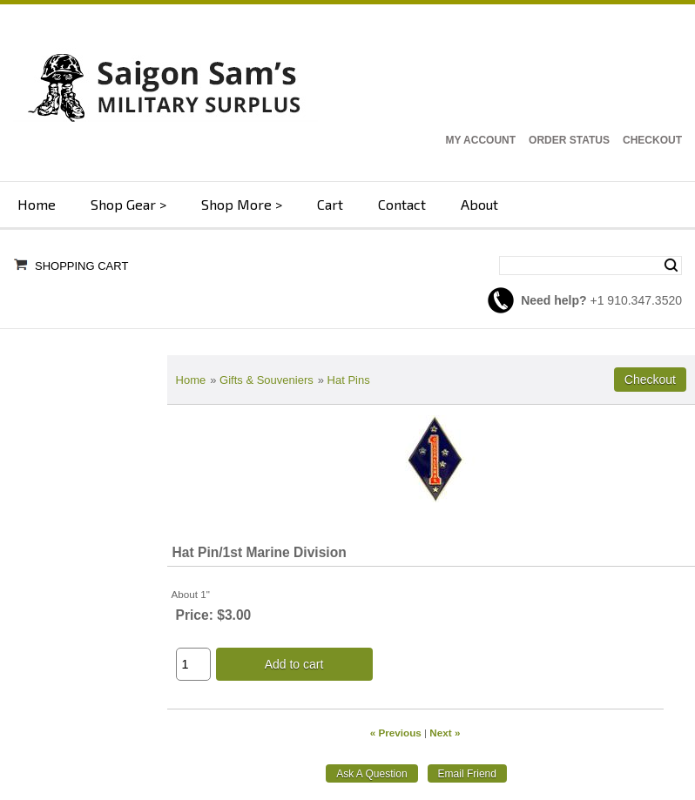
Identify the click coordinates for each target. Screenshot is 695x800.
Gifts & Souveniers (266, 380)
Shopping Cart (81, 265)
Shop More (236, 204)
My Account (480, 140)
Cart (330, 204)
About (479, 204)
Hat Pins (348, 380)
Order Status (569, 140)
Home (36, 204)
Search (671, 265)
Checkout (652, 140)
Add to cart (294, 664)
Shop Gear (123, 204)
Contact (402, 204)
